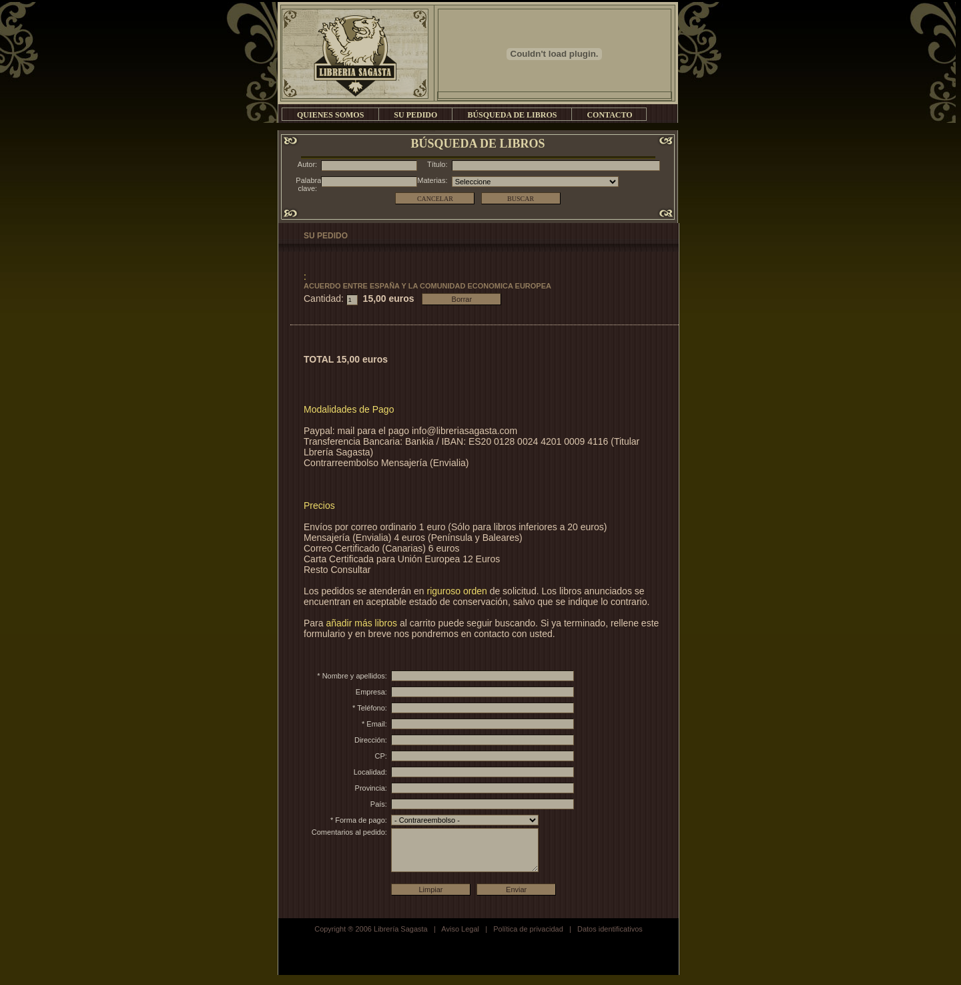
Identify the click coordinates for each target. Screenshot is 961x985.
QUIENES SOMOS (330, 115)
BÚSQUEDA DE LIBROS (512, 115)
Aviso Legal (460, 939)
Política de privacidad (528, 939)
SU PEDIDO (415, 115)
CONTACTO (609, 115)
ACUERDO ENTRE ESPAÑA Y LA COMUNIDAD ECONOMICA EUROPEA (427, 286)
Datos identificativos (610, 939)
